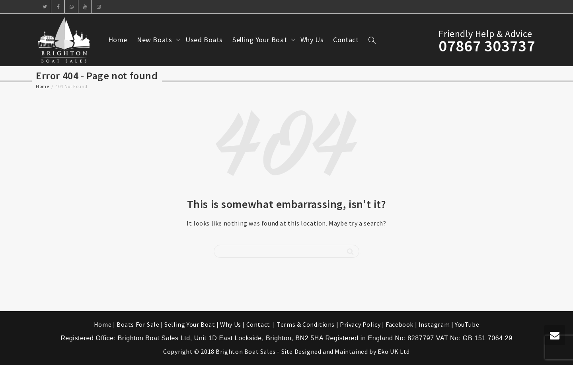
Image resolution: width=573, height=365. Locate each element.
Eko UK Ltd (394, 351)
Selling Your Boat (260, 39)
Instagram (434, 324)
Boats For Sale (138, 324)
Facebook (399, 324)
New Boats (155, 39)
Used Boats (204, 39)
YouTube (467, 324)
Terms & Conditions (306, 324)
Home (117, 39)
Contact (346, 39)
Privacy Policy (360, 324)
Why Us (312, 39)
